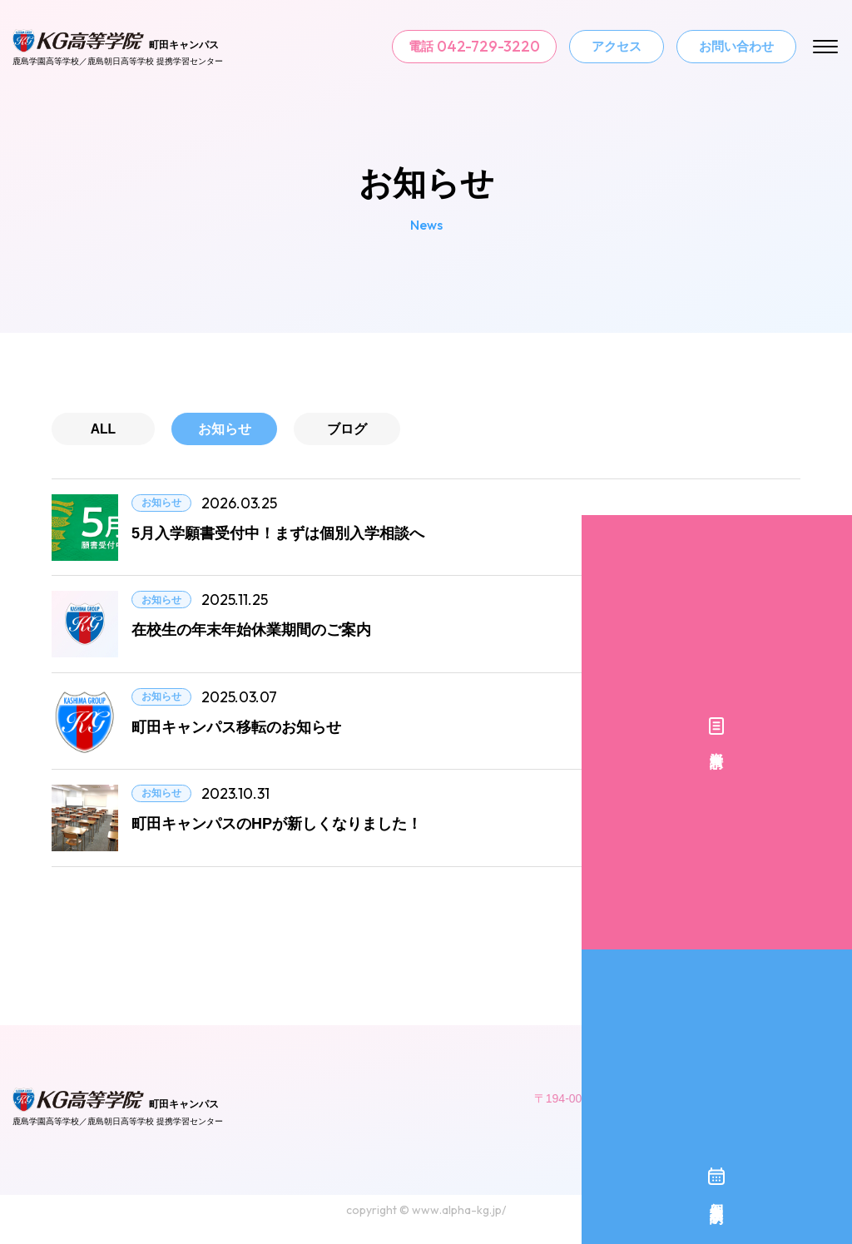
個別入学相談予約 (831, 680)
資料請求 (831, 539)
